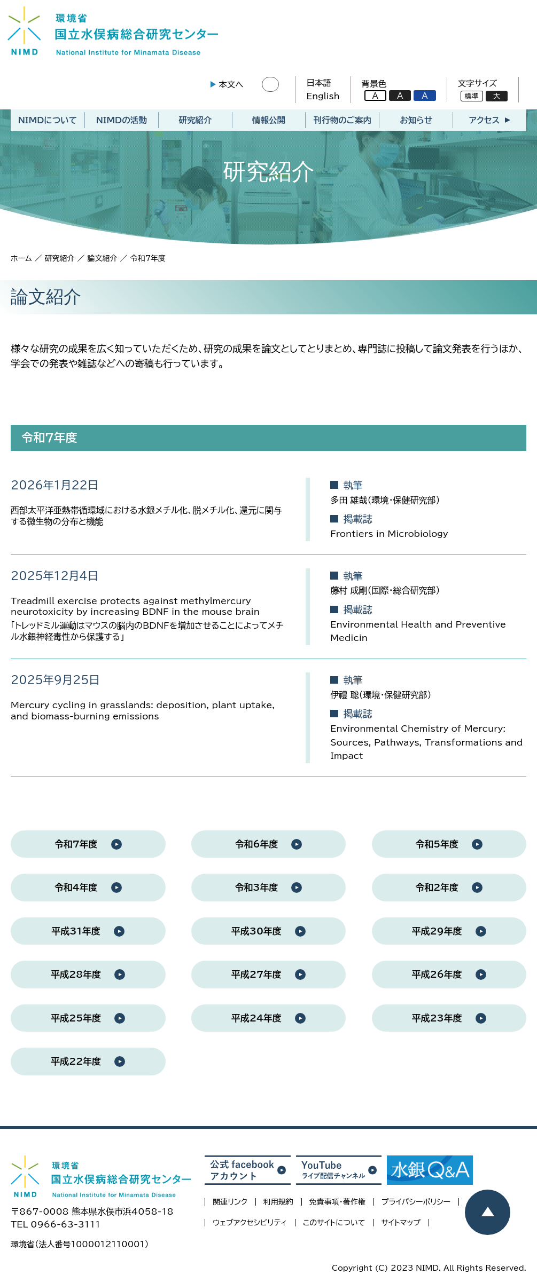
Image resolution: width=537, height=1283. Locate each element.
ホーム (21, 261)
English (320, 97)
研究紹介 (195, 123)
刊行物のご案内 (342, 123)
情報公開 (268, 123)
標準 (469, 97)
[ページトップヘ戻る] (487, 1212)
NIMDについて (47, 123)
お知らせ (416, 123)
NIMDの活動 (121, 123)
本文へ (227, 86)
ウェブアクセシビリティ (250, 1226)
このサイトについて (334, 1226)
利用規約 (278, 1205)
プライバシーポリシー (416, 1205)
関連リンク (230, 1205)
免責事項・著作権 (337, 1205)
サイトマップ (401, 1226)
